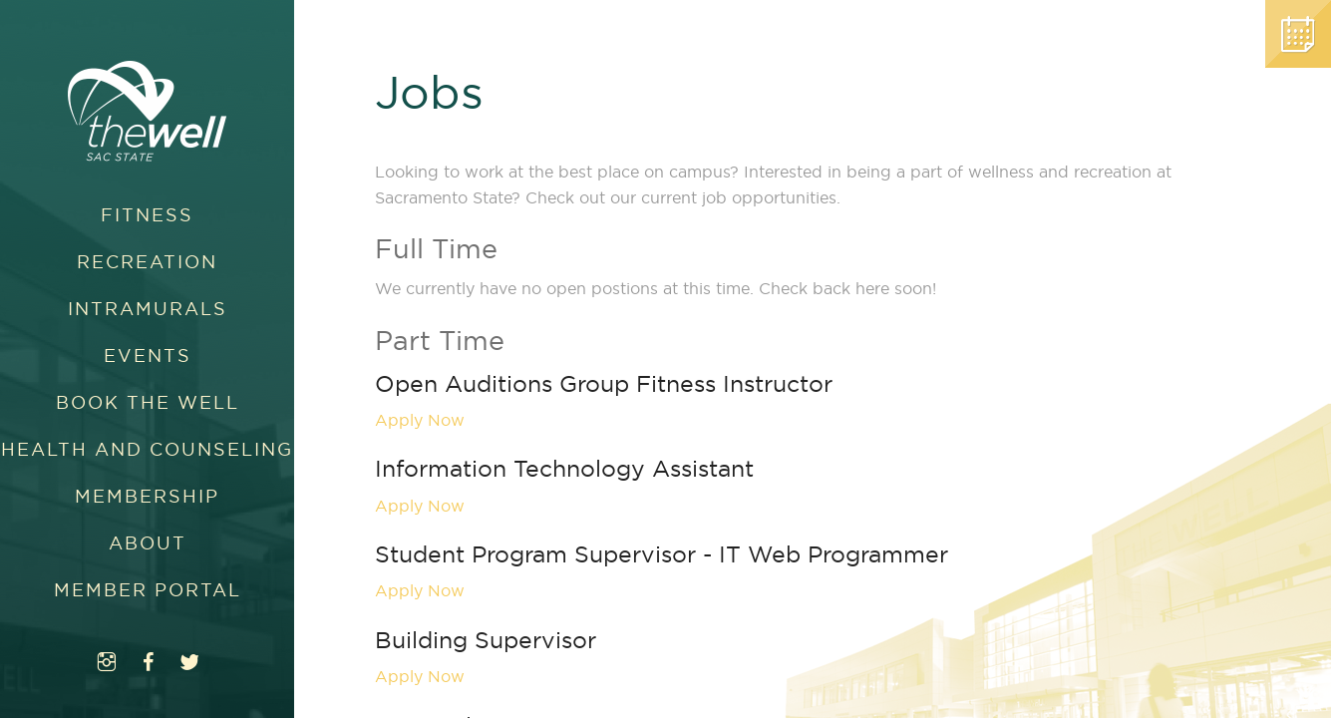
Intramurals (147, 308)
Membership (147, 496)
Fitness (147, 214)
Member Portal (147, 589)
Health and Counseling (147, 449)
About (147, 543)
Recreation (147, 261)
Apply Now (420, 420)
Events (147, 355)
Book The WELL (147, 402)
